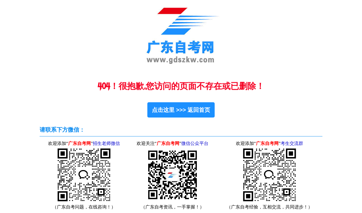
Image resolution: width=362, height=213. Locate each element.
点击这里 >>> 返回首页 (181, 110)
